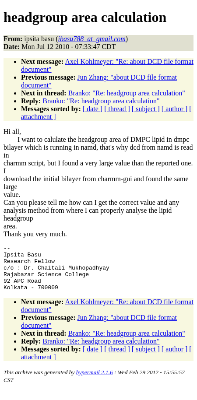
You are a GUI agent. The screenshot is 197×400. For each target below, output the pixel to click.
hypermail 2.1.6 (94, 381)
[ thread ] (117, 108)
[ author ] (175, 108)
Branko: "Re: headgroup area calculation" (126, 93)
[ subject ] (146, 108)
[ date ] (92, 108)
